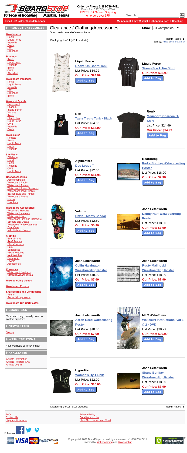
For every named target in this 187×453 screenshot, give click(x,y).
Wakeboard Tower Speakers (22, 188)
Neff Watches (14, 255)
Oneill (10, 160)
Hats (10, 247)
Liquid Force (14, 39)
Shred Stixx (13, 118)
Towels (11, 261)
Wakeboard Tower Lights (21, 191)
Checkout (178, 21)
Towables (12, 202)
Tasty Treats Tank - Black (93, 118)
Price (165, 41)
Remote (11, 137)
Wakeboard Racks (17, 182)
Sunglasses (13, 249)
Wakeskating (125, 442)
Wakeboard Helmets (18, 213)
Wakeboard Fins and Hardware (24, 219)
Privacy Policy (87, 414)
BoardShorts (14, 238)
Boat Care (13, 227)
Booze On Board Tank (91, 66)
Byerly (10, 45)
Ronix (10, 36)
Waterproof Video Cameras (22, 224)
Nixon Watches (15, 252)
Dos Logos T (84, 165)
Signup (10, 332)
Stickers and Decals (18, 221)
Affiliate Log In (14, 364)
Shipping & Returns (16, 420)
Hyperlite (12, 42)
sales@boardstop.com (31, 21)
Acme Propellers (16, 179)
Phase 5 (12, 106)
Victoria (11, 112)
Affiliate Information (16, 359)
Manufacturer (177, 41)
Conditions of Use (89, 417)
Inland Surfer (14, 109)
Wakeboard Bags (16, 216)
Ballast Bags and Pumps (20, 193)
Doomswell (13, 104)
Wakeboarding (104, 442)
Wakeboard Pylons (17, 196)
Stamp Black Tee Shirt (158, 68)
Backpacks (13, 258)
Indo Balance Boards (19, 230)
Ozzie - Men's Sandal (90, 216)
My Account (124, 21)
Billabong (12, 157)
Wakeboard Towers (18, 185)
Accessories (13, 263)
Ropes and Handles (18, 210)
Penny (10, 294)
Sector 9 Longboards (19, 297)
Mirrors (11, 199)
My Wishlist (141, 21)
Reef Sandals (14, 241)
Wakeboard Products (19, 272)
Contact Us (12, 417)
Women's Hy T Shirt (89, 375)
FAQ (8, 414)
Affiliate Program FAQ (18, 361)
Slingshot (12, 50)
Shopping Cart (159, 21)
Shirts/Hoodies (15, 244)
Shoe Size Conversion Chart (95, 420)
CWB (10, 48)
